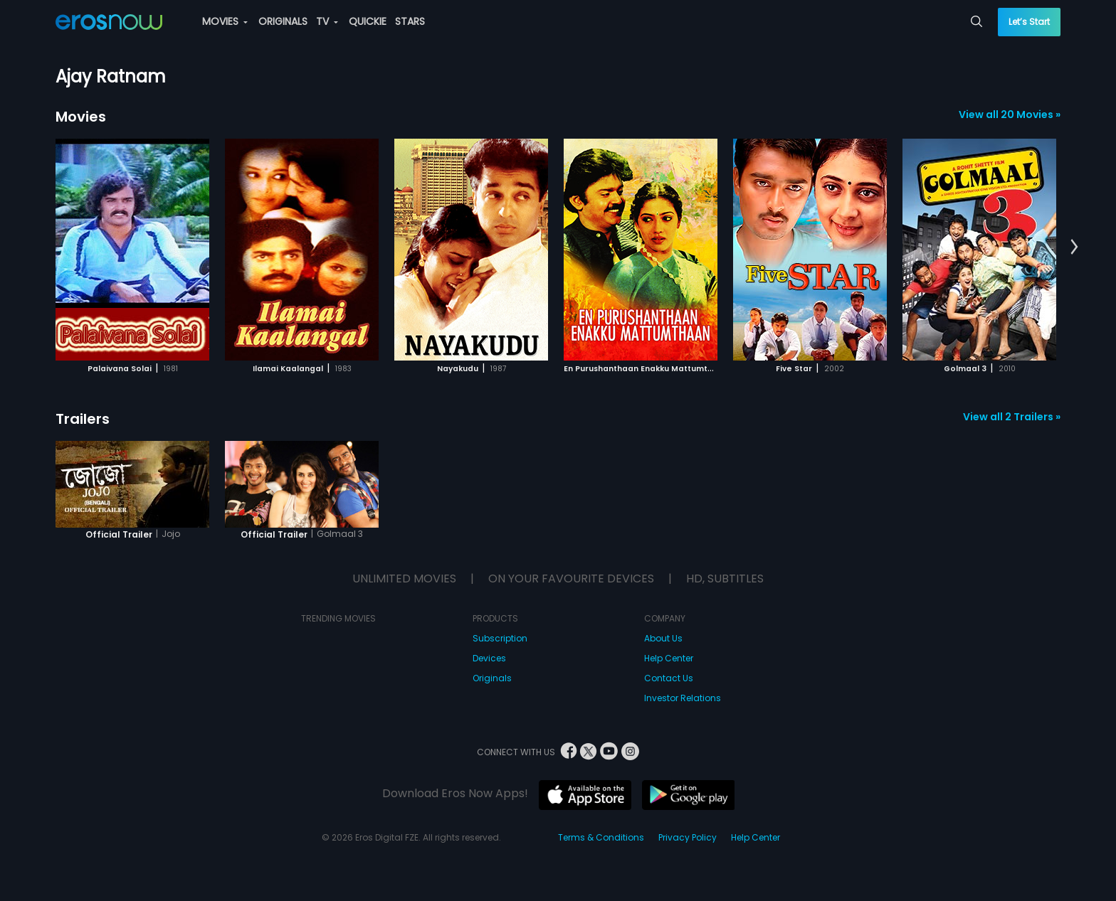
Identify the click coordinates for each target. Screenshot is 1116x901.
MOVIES (225, 21)
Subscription (500, 638)
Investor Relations (682, 698)
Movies (81, 117)
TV (327, 21)
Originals (492, 678)
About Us (663, 638)
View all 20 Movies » (1009, 114)
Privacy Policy (687, 837)
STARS (410, 21)
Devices (489, 658)
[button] (1074, 247)
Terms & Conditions (601, 837)
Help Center (668, 658)
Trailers (83, 419)
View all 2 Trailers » (1011, 417)
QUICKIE (367, 21)
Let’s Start (1029, 22)
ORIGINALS (282, 21)
